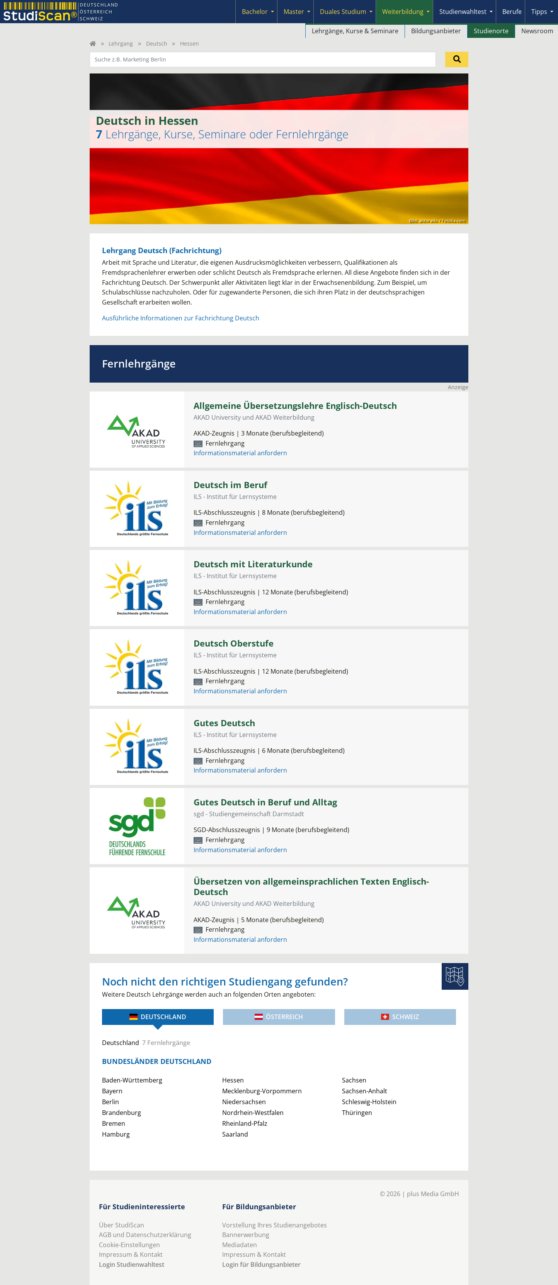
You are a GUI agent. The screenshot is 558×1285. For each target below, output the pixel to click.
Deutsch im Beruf (230, 485)
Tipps (539, 11)
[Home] (93, 43)
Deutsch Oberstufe (234, 643)
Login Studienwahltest (131, 1264)
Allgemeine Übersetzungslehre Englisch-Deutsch (295, 406)
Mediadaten (239, 1245)
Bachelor (255, 11)
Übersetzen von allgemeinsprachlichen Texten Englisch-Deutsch (311, 886)
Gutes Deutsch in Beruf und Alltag (265, 802)
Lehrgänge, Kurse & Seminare (355, 31)
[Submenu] (272, 11)
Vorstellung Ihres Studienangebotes (274, 1225)
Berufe (512, 11)
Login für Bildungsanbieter (261, 1264)
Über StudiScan (121, 1225)
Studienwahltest (463, 11)
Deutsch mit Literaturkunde (253, 564)
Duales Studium (343, 11)
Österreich (279, 1017)
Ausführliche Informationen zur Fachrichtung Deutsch (180, 318)
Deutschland (157, 1017)
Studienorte (491, 31)
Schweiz (400, 1017)
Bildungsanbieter (436, 31)
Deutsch (156, 43)
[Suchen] (456, 59)
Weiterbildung (403, 11)
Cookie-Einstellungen (129, 1245)
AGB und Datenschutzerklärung (145, 1235)
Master (294, 11)
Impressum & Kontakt (131, 1254)
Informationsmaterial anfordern (240, 453)
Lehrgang (121, 43)
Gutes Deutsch (224, 723)
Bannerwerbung (245, 1235)
